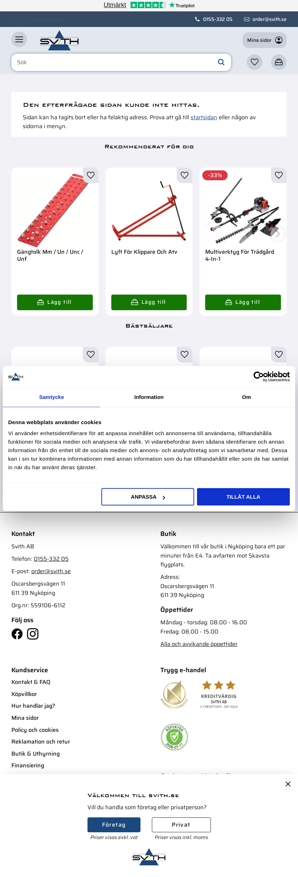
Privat (181, 824)
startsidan (204, 117)
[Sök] (221, 62)
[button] (19, 39)
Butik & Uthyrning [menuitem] (35, 753)
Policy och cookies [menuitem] (35, 729)
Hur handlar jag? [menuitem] (33, 705)
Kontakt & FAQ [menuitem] (30, 682)
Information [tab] (149, 397)
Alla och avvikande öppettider (199, 644)
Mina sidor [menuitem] (25, 717)
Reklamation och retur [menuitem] (40, 741)
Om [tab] (246, 397)
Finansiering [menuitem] (27, 765)
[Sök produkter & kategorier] (121, 62)
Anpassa (148, 497)
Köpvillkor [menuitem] (24, 694)
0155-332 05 (218, 19)
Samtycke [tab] (51, 397)
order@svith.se (269, 19)
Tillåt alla (243, 497)
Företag (114, 824)
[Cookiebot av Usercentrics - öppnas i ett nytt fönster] (259, 376)
